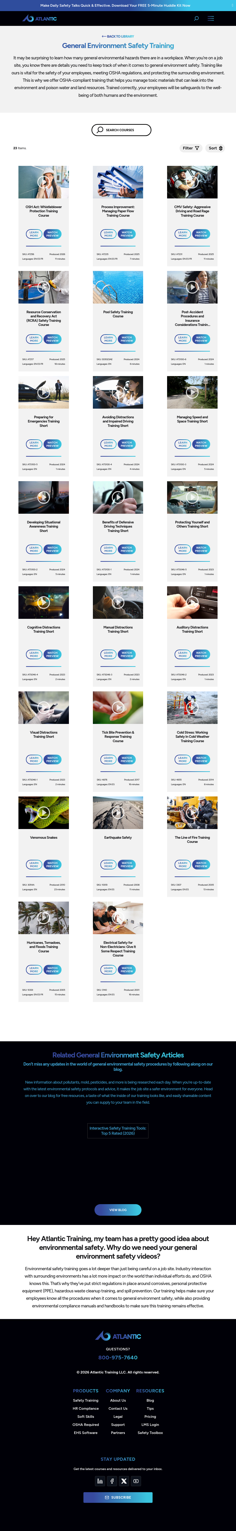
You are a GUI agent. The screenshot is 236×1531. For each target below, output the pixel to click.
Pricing (150, 1416)
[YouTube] (136, 1481)
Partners (118, 1433)
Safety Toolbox (150, 1433)
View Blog (118, 1210)
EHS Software (85, 1433)
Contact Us (118, 1408)
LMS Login (150, 1424)
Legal (118, 1416)
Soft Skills (85, 1416)
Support (118, 1424)
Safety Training (85, 1400)
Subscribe (118, 1497)
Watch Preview (52, 234)
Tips (150, 1408)
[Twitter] (124, 1481)
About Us (118, 1400)
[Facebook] (112, 1481)
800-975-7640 (118, 1357)
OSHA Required (86, 1424)
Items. (20, 148)
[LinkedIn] (100, 1481)
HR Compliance (86, 1408)
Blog (150, 1400)
